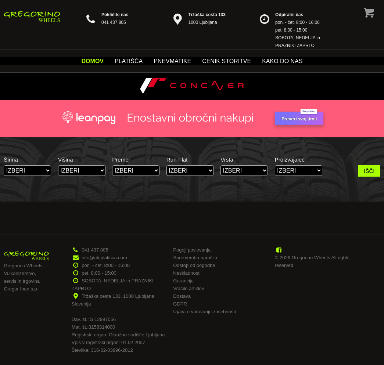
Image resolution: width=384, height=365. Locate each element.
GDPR (180, 304)
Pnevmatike (172, 61)
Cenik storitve (226, 61)
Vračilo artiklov (188, 288)
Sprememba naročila (195, 257)
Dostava (182, 296)
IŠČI (369, 171)
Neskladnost (186, 273)
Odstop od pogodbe (194, 265)
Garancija (183, 280)
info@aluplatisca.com (104, 257)
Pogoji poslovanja (192, 250)
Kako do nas (282, 61)
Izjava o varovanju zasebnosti (204, 311)
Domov (93, 61)
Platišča (129, 61)
